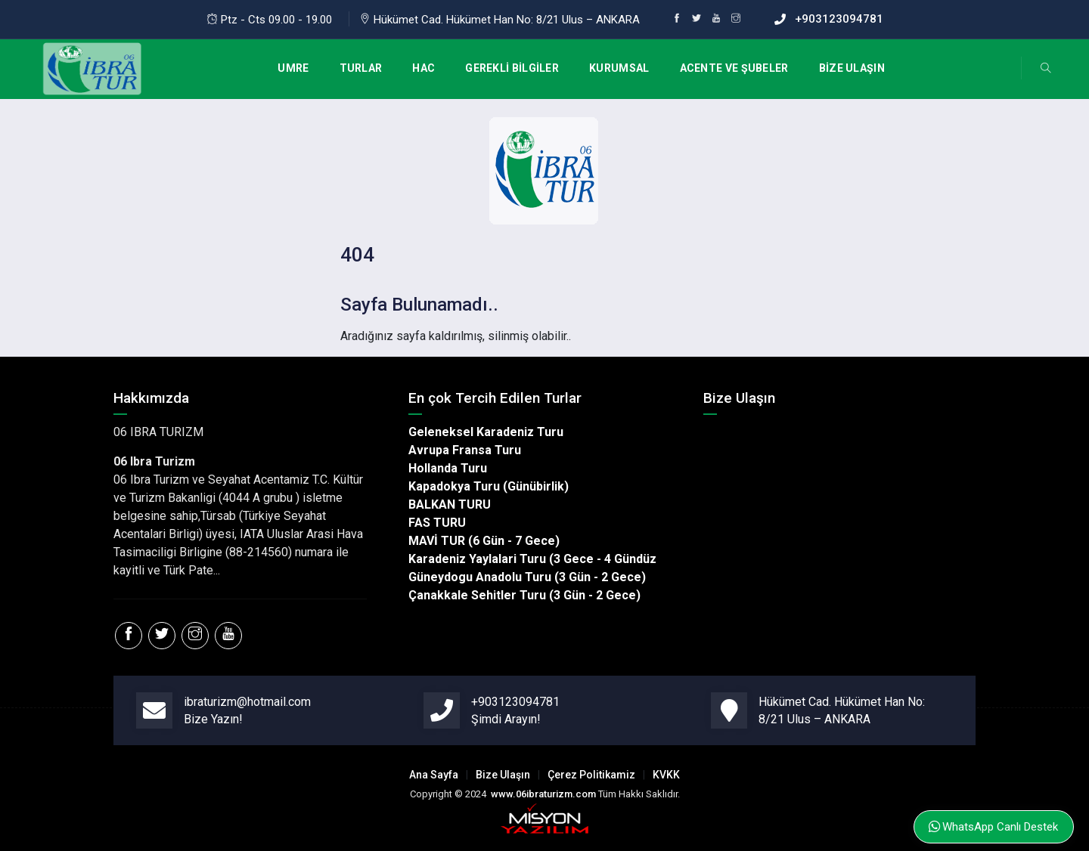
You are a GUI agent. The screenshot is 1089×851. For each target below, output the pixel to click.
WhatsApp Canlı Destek (993, 826)
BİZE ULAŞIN (852, 68)
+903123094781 (839, 19)
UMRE (293, 68)
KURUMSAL (619, 68)
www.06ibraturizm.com (543, 794)
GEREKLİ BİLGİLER (512, 68)
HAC (423, 68)
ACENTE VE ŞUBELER (734, 68)
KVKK (666, 775)
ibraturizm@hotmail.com (247, 702)
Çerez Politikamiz (591, 775)
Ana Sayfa (433, 775)
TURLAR (361, 68)
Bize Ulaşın (503, 775)
